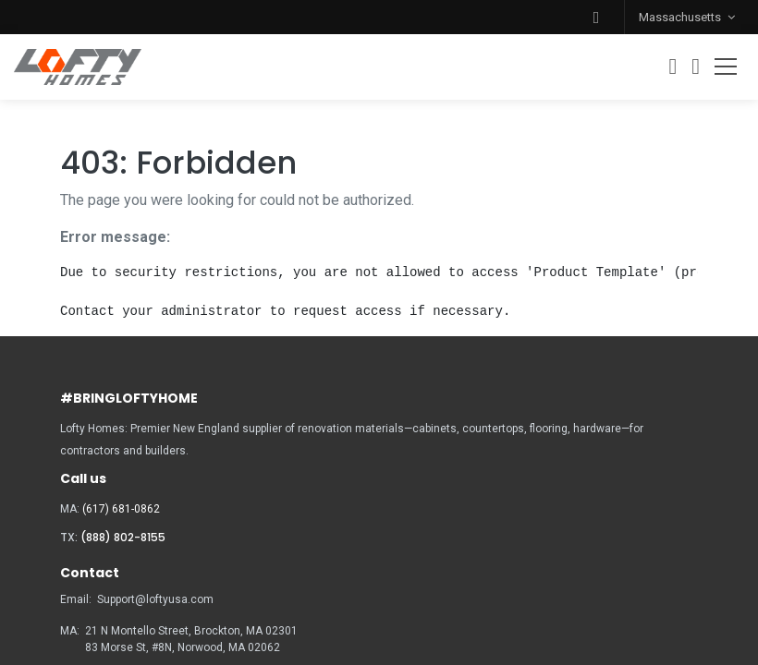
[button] (596, 17)
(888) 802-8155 (122, 537)
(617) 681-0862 (121, 508)
